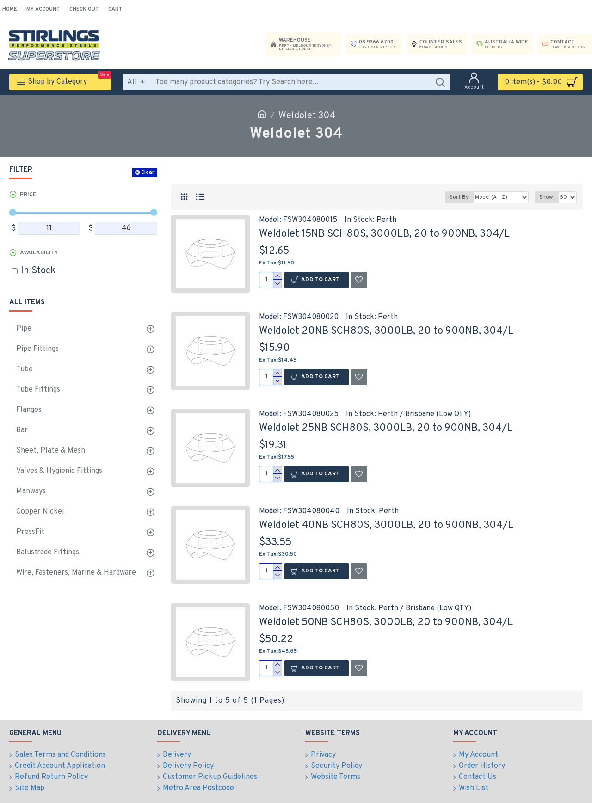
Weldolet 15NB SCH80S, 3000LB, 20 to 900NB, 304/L (384, 234)
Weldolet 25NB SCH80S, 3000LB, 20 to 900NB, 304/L (385, 428)
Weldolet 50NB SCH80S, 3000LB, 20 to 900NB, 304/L (386, 622)
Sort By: (459, 197)
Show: (546, 197)
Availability (39, 253)
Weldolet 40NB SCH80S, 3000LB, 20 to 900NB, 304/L (386, 525)
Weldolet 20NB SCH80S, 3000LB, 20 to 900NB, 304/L (386, 331)
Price (28, 194)
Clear (147, 172)
